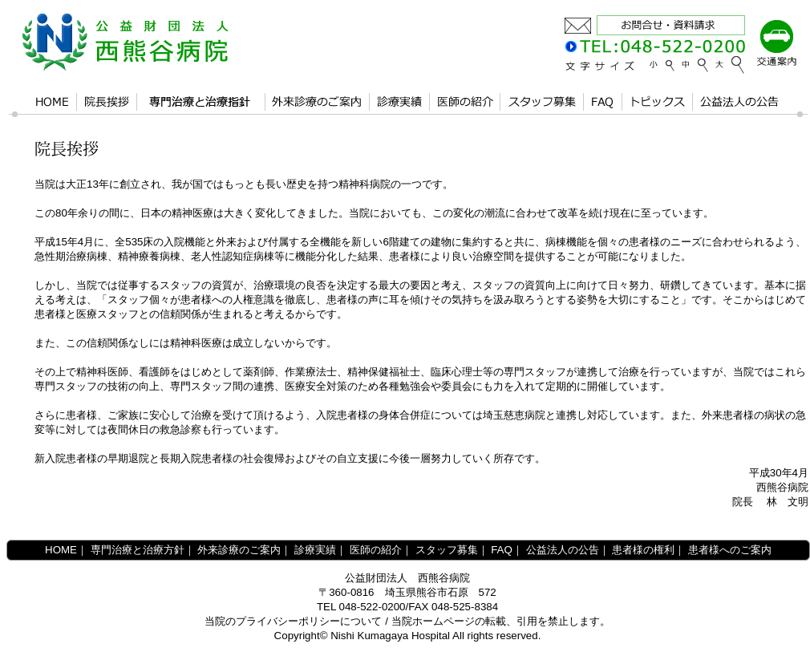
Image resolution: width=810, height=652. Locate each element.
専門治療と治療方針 (137, 550)
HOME (61, 550)
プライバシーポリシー (288, 621)
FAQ (501, 550)
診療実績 (315, 550)
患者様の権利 (643, 550)
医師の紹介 (376, 550)
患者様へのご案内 (730, 550)
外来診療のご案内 (239, 550)
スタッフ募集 (446, 550)
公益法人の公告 (562, 550)
